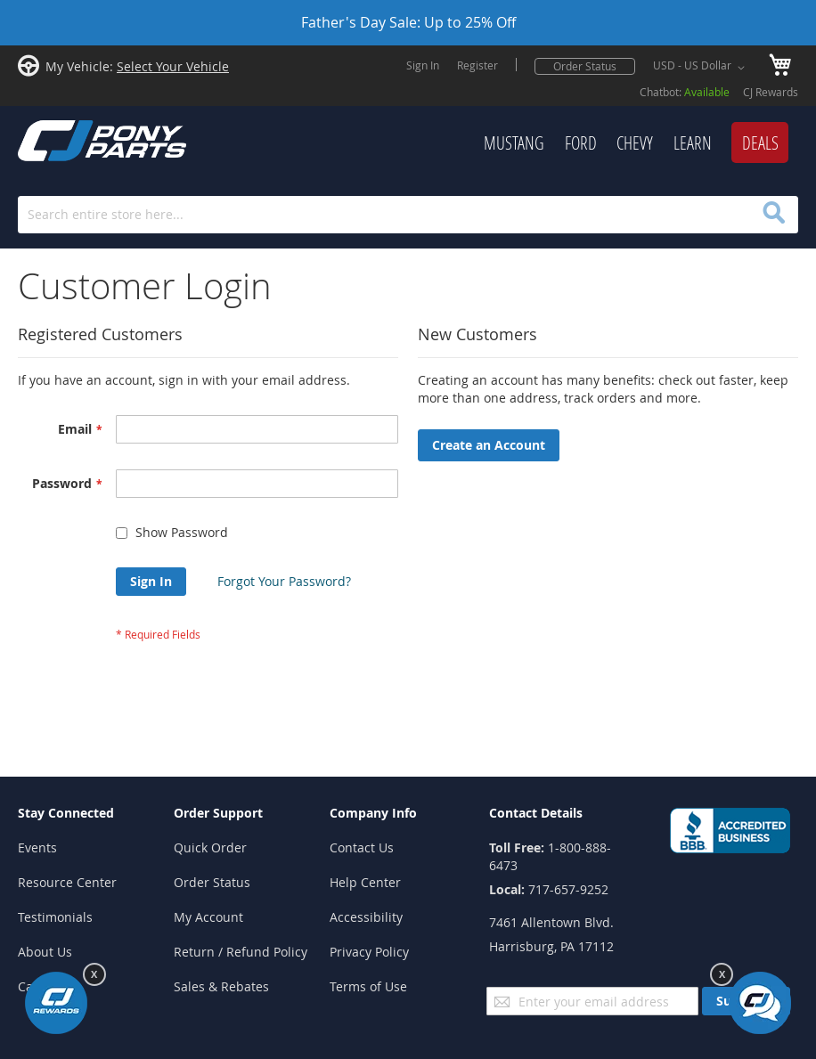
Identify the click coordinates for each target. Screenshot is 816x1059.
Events (37, 847)
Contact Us (362, 847)
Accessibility (366, 916)
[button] (702, 67)
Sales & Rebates (221, 986)
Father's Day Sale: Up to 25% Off (408, 22)
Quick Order (210, 847)
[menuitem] (514, 143)
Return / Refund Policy (240, 951)
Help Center (365, 882)
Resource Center (67, 882)
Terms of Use (368, 986)
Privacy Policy (369, 951)
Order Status (584, 66)
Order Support (218, 812)
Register (477, 65)
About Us (45, 951)
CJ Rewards (770, 92)
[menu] (506, 143)
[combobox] (408, 214)
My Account (208, 916)
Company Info (373, 812)
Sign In (422, 65)
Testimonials (55, 916)
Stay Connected (66, 812)
